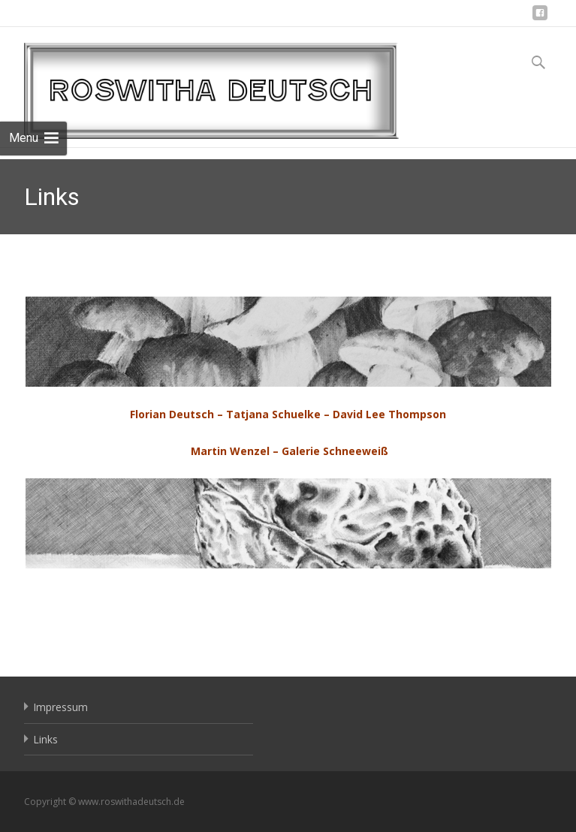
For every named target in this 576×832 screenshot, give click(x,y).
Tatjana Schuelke (273, 414)
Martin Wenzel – (235, 451)
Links (45, 739)
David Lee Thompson (389, 414)
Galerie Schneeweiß (335, 451)
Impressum (60, 707)
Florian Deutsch (172, 414)
